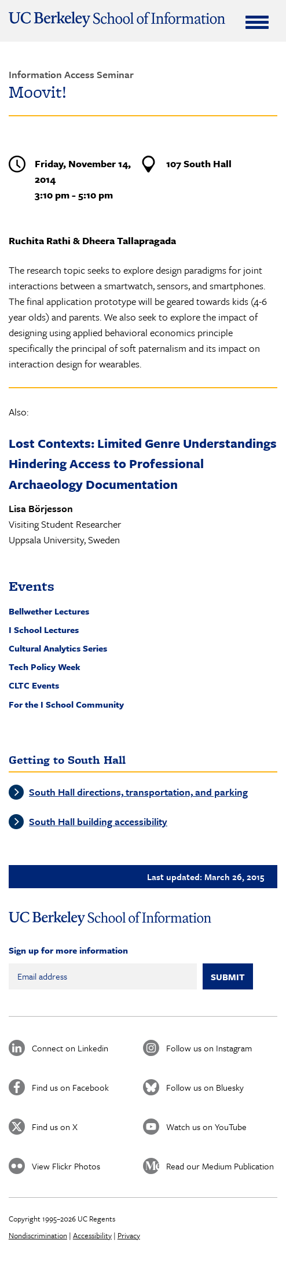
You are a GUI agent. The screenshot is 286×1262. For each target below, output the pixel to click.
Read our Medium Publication (220, 1166)
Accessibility (92, 1235)
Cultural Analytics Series (58, 648)
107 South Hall (199, 163)
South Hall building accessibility (98, 821)
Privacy (129, 1235)
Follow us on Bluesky (205, 1087)
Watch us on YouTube (206, 1126)
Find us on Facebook (70, 1087)
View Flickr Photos (66, 1166)
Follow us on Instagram (209, 1048)
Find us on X (55, 1126)
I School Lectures (44, 629)
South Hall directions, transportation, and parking (138, 792)
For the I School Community (66, 704)
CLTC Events (34, 685)
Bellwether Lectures (49, 611)
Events (31, 585)
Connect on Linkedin (70, 1048)
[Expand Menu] (257, 22)
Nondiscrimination (38, 1235)
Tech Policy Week (44, 666)
